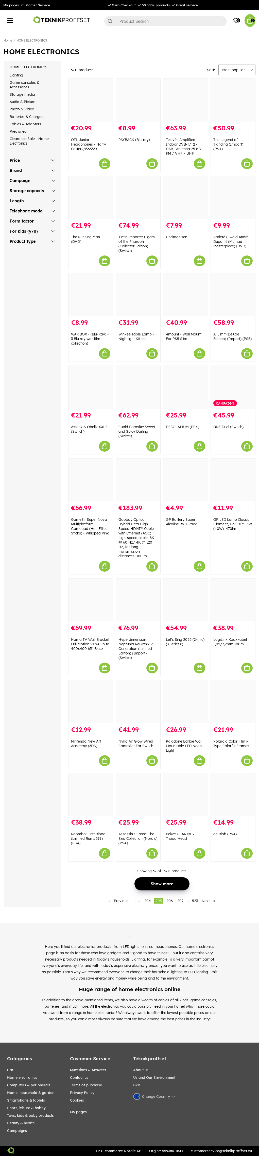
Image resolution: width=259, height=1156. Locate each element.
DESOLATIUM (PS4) (182, 427)
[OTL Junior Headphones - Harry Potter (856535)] (90, 100)
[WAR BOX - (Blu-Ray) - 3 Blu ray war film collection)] (90, 294)
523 (195, 901)
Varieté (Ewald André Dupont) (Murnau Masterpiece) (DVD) (231, 241)
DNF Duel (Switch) (228, 427)
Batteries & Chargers (27, 116)
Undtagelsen (176, 237)
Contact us (79, 1077)
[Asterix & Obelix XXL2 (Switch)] (90, 387)
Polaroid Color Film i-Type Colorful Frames (231, 743)
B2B (136, 1085)
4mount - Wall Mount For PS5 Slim (183, 336)
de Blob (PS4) (225, 834)
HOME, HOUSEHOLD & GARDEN (30, 1092)
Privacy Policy (82, 1092)
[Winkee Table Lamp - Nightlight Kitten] (138, 294)
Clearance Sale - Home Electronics (29, 141)
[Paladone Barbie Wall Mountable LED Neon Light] (185, 701)
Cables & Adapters (25, 124)
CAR (10, 1070)
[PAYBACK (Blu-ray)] (138, 100)
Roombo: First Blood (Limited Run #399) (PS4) (88, 838)
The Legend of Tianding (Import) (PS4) (228, 144)
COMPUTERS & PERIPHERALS (28, 1085)
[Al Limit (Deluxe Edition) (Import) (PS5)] (233, 294)
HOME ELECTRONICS (31, 40)
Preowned (18, 131)
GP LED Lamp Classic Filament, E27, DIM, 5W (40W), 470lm (232, 524)
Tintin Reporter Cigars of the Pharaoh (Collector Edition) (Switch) (136, 244)
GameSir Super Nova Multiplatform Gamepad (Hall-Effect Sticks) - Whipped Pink (90, 526)
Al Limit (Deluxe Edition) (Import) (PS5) (232, 336)
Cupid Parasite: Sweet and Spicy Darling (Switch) (136, 431)
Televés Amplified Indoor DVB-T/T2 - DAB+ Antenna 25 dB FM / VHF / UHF (183, 146)
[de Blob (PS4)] (233, 794)
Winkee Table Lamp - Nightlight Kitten (136, 336)
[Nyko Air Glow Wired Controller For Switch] (138, 701)
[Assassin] (138, 794)
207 (180, 901)
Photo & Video (22, 109)
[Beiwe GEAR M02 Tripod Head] (185, 794)
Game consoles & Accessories (24, 84)
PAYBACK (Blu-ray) (134, 139)
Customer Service (35, 5)
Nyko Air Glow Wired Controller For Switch (135, 743)
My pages (11, 5)
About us (140, 1070)
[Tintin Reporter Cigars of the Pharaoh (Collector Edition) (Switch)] (138, 197)
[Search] (165, 21)
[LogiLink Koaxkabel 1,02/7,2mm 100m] (233, 600)
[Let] (185, 600)
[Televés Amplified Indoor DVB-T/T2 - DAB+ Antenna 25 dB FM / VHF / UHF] (185, 100)
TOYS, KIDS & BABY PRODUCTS (30, 1115)
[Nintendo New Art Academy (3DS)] (90, 701)
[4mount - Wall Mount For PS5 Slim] (185, 294)
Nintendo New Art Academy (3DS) (86, 743)
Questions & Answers (88, 1070)
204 (147, 901)
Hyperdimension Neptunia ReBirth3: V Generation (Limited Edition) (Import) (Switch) (135, 648)
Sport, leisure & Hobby (26, 1108)
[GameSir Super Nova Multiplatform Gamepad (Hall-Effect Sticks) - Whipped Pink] (90, 480)
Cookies (77, 1100)
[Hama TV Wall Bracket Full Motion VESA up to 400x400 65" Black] (90, 600)
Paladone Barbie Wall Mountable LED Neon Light (184, 746)
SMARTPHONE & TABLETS (26, 1100)
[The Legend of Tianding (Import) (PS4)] (233, 100)
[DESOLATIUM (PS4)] (185, 387)
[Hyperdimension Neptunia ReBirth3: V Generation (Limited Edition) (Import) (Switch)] (138, 600)
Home (8, 40)
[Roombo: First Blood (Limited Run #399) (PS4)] (90, 794)
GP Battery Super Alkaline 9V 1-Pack (181, 521)
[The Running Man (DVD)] (90, 197)
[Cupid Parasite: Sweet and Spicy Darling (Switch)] (138, 387)
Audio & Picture (22, 101)
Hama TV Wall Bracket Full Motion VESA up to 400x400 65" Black (90, 644)
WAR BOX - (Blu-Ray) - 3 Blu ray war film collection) (90, 339)
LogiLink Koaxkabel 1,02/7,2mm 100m (230, 641)
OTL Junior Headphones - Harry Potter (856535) (88, 144)
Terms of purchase (86, 1085)
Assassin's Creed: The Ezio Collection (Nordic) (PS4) (137, 838)
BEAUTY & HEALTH (20, 1123)
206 (169, 901)
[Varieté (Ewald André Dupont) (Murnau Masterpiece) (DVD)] (233, 197)
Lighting (16, 75)
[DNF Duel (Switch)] (233, 387)
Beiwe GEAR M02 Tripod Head (180, 836)
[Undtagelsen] (185, 197)
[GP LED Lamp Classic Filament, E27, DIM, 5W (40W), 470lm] (233, 480)
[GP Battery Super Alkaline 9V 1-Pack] (185, 480)
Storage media (22, 94)
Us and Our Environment (154, 1077)
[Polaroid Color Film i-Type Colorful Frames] (233, 701)
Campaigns (17, 1130)
